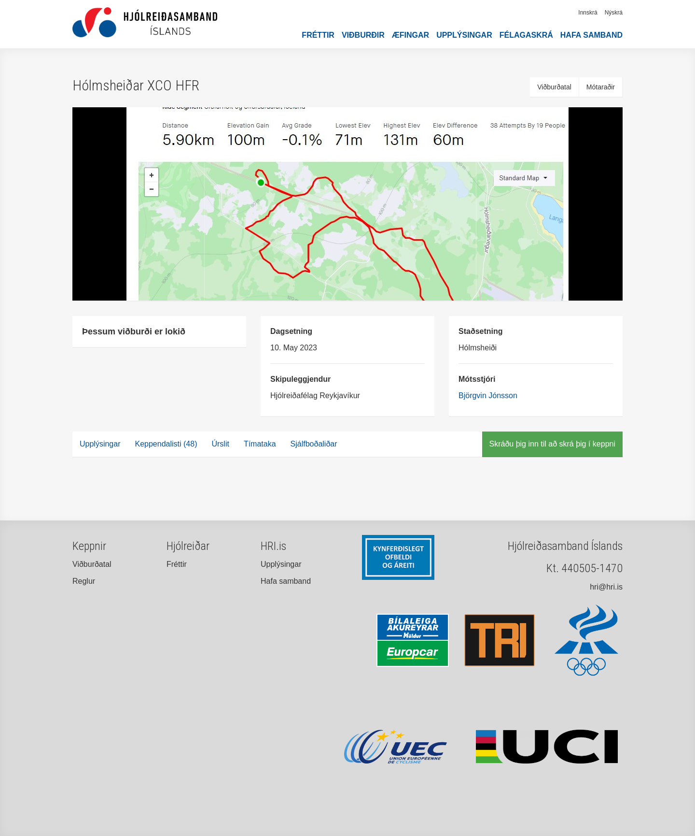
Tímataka (260, 444)
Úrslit (220, 444)
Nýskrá (614, 12)
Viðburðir (363, 35)
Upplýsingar (464, 35)
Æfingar (410, 35)
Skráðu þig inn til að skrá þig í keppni (552, 444)
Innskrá (587, 12)
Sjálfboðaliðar (314, 444)
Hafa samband (591, 35)
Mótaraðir (600, 87)
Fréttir (318, 35)
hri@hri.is (606, 587)
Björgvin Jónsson (488, 395)
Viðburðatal (554, 87)
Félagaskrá (526, 35)
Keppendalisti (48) (166, 444)
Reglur (83, 581)
